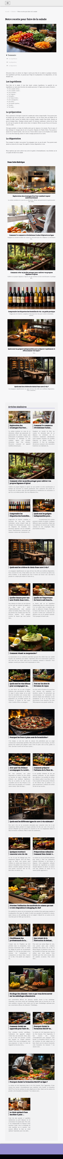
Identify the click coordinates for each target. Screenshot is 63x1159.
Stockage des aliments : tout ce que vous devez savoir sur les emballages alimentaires (31, 994)
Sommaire (12, 55)
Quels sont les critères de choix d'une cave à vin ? (31, 386)
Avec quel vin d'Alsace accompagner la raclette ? (19, 770)
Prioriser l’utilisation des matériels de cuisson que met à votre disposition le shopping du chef (31, 906)
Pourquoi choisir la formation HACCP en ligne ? (42, 1028)
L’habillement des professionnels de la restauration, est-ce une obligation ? (19, 941)
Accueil (7, 11)
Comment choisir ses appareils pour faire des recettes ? (19, 1028)
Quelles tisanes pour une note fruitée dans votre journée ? (19, 599)
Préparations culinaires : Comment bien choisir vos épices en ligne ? (44, 854)
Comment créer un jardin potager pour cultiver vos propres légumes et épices (32, 273)
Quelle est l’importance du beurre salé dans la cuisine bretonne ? (43, 599)
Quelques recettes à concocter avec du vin (18, 853)
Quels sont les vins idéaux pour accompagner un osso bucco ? (20, 685)
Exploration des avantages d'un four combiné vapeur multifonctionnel (31, 197)
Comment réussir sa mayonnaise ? (23, 653)
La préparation (13, 62)
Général (13, 11)
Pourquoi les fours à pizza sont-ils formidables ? (29, 737)
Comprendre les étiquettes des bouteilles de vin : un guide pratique (31, 311)
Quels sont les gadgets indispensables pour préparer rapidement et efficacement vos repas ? (31, 350)
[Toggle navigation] (7, 3)
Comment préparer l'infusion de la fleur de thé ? (43, 770)
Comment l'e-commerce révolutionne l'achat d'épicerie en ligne (31, 235)
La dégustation (13, 66)
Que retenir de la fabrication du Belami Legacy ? (43, 940)
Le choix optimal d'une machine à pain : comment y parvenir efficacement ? (19, 1115)
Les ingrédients (13, 59)
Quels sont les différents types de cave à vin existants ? (32, 821)
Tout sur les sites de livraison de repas (41, 684)
